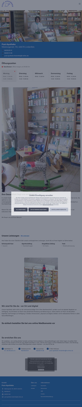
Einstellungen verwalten (59, 209)
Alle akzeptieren (20, 209)
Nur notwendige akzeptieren (39, 209)
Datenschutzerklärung (48, 204)
